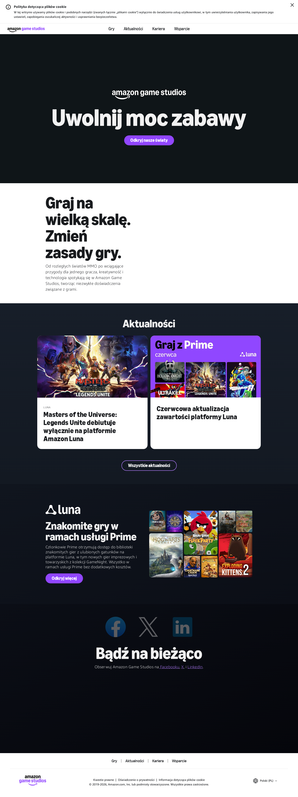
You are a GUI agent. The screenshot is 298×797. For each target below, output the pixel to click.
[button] (265, 781)
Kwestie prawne (103, 779)
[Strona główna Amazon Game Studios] (26, 29)
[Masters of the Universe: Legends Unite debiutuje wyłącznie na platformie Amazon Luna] (92, 367)
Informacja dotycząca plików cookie (182, 779)
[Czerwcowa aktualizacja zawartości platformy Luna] (205, 367)
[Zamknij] (292, 5)
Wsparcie (182, 28)
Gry (111, 28)
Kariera (158, 28)
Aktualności (133, 28)
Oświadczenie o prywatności (136, 779)
